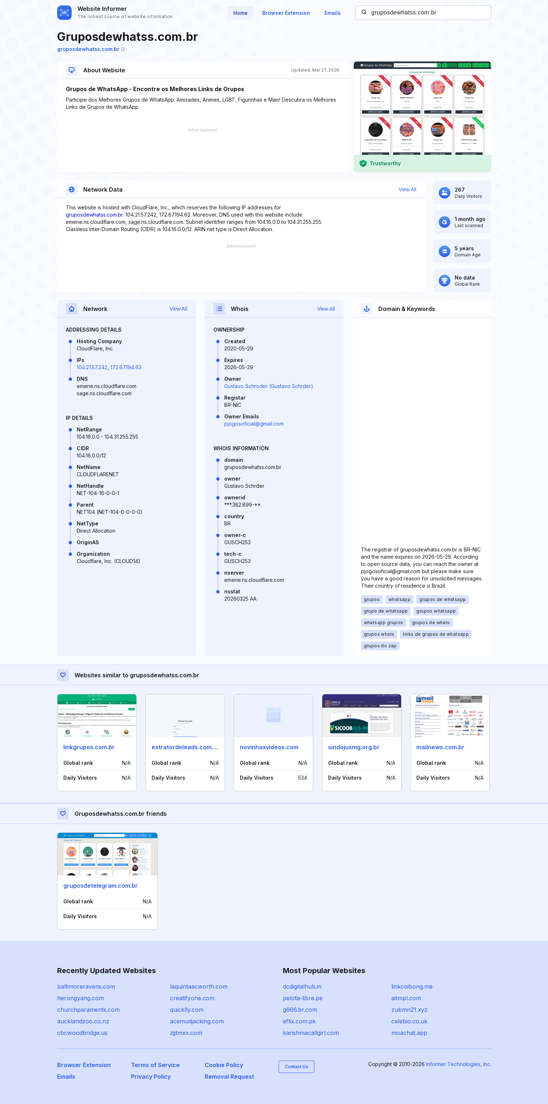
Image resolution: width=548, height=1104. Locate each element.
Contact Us (296, 1066)
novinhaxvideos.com (269, 747)
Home (240, 13)
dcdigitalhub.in (302, 986)
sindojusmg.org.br (353, 747)
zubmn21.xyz (409, 1009)
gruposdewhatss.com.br (91, 49)
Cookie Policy (224, 1065)
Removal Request (229, 1076)
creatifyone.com (192, 998)
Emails (332, 13)
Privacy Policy (151, 1076)
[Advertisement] (202, 150)
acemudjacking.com (197, 1021)
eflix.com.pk (299, 1021)
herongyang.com (80, 998)
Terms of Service (155, 1065)
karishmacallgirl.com (311, 1032)
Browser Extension (286, 13)
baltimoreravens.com (86, 986)
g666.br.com (300, 1009)
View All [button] (407, 189)
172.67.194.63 (125, 367)
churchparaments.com (88, 1009)
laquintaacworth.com (199, 986)
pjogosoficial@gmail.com (254, 424)
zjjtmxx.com (186, 1032)
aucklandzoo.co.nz (83, 1021)
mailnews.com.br (440, 747)
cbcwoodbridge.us (82, 1032)
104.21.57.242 (92, 367)
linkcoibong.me (412, 986)
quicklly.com (187, 1009)
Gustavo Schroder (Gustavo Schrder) (268, 386)
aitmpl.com (406, 998)
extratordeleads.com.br (185, 747)
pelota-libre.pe (303, 998)
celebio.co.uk (409, 1021)
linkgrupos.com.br (89, 747)
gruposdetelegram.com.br (100, 885)
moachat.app (409, 1032)
